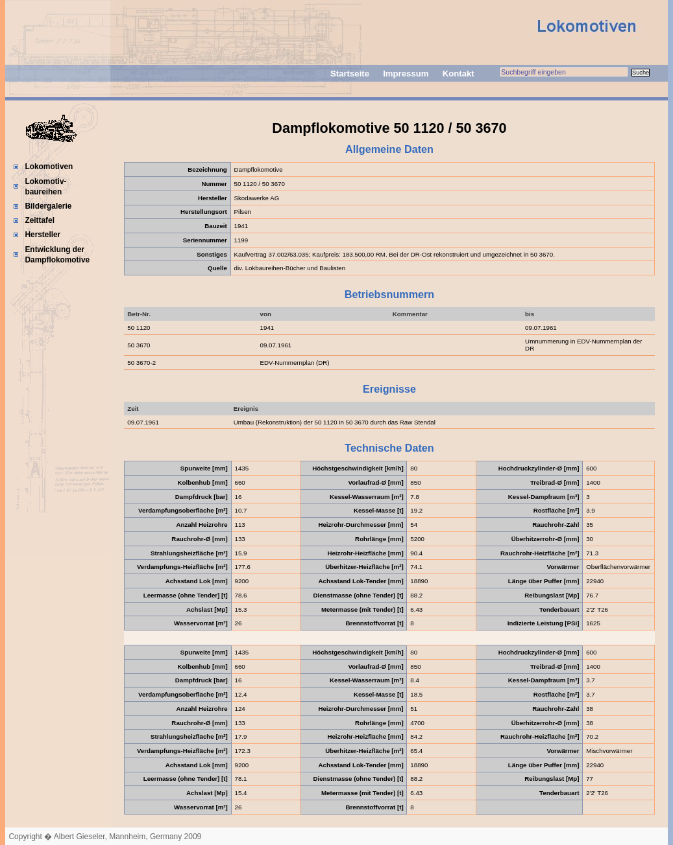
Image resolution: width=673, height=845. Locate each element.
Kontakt (458, 73)
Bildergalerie (48, 206)
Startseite (349, 73)
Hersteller (42, 234)
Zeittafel (40, 220)
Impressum (405, 73)
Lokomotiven (49, 166)
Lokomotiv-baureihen (45, 186)
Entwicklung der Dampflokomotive (57, 254)
